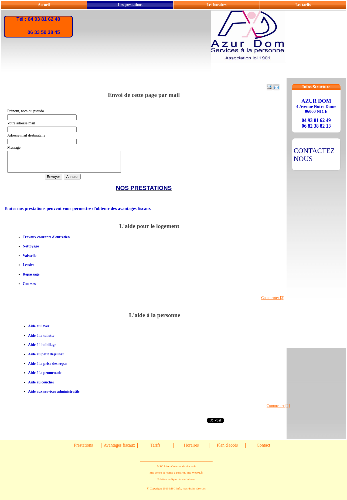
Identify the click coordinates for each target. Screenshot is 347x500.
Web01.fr (197, 476)
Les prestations (130, 5)
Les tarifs (303, 5)
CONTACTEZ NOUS (314, 155)
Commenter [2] (278, 410)
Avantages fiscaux (119, 449)
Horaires (191, 449)
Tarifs (155, 449)
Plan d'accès (227, 449)
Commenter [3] (272, 302)
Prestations (83, 449)
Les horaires (216, 5)
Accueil (44, 5)
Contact (263, 449)
